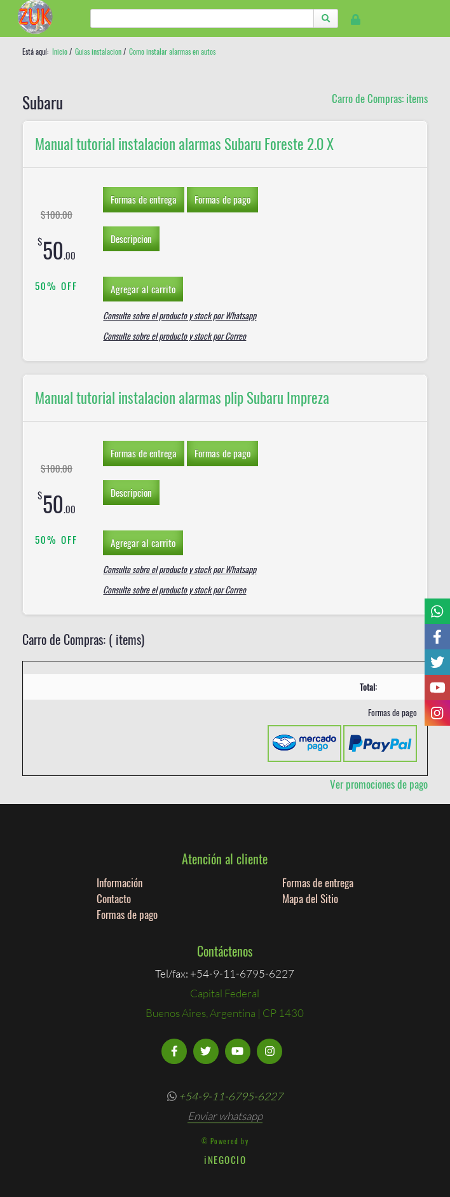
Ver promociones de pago (379, 784)
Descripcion (131, 239)
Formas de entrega (144, 199)
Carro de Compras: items (380, 98)
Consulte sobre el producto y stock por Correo (174, 335)
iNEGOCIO (225, 1159)
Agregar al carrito (143, 289)
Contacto (114, 898)
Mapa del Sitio (310, 898)
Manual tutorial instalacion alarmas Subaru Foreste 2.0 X (184, 144)
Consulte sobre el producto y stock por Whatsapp (179, 315)
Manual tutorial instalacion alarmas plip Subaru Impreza (182, 397)
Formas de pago (222, 199)
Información (119, 882)
